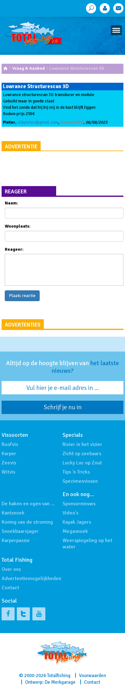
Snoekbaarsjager (20, 531)
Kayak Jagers (76, 522)
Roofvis (10, 444)
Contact (10, 588)
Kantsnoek (13, 513)
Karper (9, 453)
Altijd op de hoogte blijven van (62, 367)
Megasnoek (75, 531)
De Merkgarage (60, 682)
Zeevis (9, 463)
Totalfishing (58, 675)
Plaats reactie (22, 295)
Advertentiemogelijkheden (31, 578)
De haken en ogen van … (28, 504)
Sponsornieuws (78, 504)
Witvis (8, 472)
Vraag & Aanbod (28, 68)
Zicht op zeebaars (81, 453)
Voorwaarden (92, 675)
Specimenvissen (80, 481)
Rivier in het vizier (82, 444)
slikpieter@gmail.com (37, 122)
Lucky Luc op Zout (82, 463)
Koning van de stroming (27, 522)
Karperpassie (16, 540)
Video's (70, 513)
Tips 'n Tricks (76, 472)
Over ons (11, 569)
